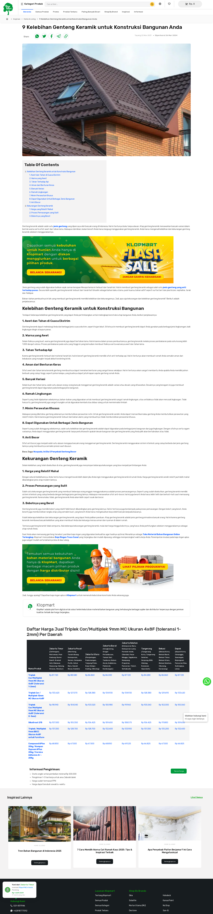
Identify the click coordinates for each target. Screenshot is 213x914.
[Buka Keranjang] (190, 4)
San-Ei (166, 910)
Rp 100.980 (108, 705)
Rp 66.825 (146, 743)
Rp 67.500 (72, 743)
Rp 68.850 (54, 743)
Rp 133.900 (127, 729)
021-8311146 (19, 906)
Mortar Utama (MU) (137, 905)
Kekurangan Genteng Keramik (40, 206)
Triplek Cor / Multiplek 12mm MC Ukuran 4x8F (36, 696)
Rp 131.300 (54, 729)
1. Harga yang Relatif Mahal (41, 209)
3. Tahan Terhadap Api (39, 182)
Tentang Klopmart (103, 895)
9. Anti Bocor (34, 202)
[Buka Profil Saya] (161, 4)
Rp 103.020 (90, 705)
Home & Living (30, 19)
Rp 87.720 (53, 675)
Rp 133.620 (54, 693)
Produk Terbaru (101, 910)
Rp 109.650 (108, 722)
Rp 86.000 (107, 675)
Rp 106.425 (90, 722)
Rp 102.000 (164, 705)
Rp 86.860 (90, 675)
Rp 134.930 (108, 693)
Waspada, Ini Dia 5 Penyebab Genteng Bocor (55, 452)
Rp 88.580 (72, 675)
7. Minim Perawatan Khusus (41, 195)
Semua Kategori (102, 905)
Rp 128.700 (73, 729)
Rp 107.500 (54, 722)
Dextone (133, 910)
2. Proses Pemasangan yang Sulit (44, 213)
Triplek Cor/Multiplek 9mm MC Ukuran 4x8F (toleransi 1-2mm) (36, 681)
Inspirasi (16, 19)
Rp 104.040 (73, 705)
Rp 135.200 (164, 729)
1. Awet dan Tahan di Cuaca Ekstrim (44, 175)
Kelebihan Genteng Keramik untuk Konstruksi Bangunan (51, 171)
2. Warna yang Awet (38, 178)
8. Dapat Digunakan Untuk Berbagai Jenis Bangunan (52, 199)
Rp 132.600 (108, 729)
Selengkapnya (39, 863)
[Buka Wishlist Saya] (170, 4)
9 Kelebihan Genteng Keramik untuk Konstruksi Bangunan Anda (68, 19)
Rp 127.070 (72, 693)
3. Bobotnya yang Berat (39, 216)
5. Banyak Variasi (36, 189)
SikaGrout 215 (35, 722)
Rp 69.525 (126, 743)
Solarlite (132, 900)
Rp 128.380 (90, 693)
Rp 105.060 (146, 705)
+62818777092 (20, 911)
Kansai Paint (168, 900)
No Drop (166, 905)
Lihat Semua (197, 797)
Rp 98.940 (53, 705)
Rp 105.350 (73, 722)
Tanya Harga (178, 771)
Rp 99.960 (126, 705)
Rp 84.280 (146, 675)
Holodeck (167, 895)
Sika (131, 895)
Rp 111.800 (163, 722)
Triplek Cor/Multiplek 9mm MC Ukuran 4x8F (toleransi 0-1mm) (36, 710)
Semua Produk (101, 900)
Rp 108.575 (127, 722)
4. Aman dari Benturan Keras (41, 185)
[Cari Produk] (152, 4)
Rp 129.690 (164, 693)
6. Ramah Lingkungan (38, 192)
